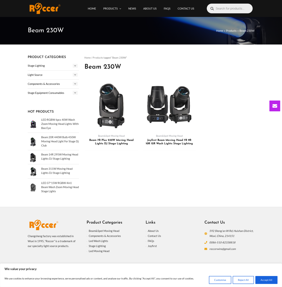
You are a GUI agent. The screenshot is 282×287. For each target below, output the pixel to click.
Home (87, 57)
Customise (220, 279)
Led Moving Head (99, 250)
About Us (153, 230)
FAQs (151, 239)
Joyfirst (152, 244)
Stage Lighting (36, 65)
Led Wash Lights (98, 239)
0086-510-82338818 (222, 241)
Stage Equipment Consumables (46, 92)
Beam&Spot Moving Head (104, 230)
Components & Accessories (44, 83)
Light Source (35, 74)
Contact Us (154, 235)
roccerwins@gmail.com (222, 247)
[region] (141, 275)
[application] (122, 8)
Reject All (243, 279)
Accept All (266, 279)
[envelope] (274, 106)
